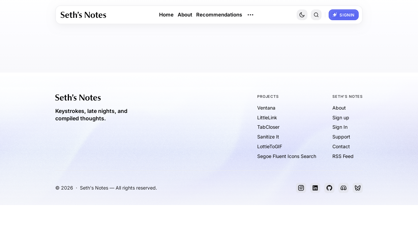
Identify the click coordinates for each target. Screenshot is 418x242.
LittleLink (267, 117)
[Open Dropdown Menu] (250, 14)
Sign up (340, 117)
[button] (316, 14)
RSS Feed (343, 156)
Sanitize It (268, 136)
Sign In (340, 127)
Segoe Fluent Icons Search (286, 156)
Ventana (266, 108)
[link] (83, 14)
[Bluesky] (358, 188)
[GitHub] (329, 188)
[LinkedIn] (315, 188)
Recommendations (219, 14)
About (185, 14)
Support (341, 136)
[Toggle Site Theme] (302, 14)
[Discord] (343, 188)
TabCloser (268, 127)
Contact (341, 146)
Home (166, 14)
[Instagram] (301, 188)
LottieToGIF (269, 146)
